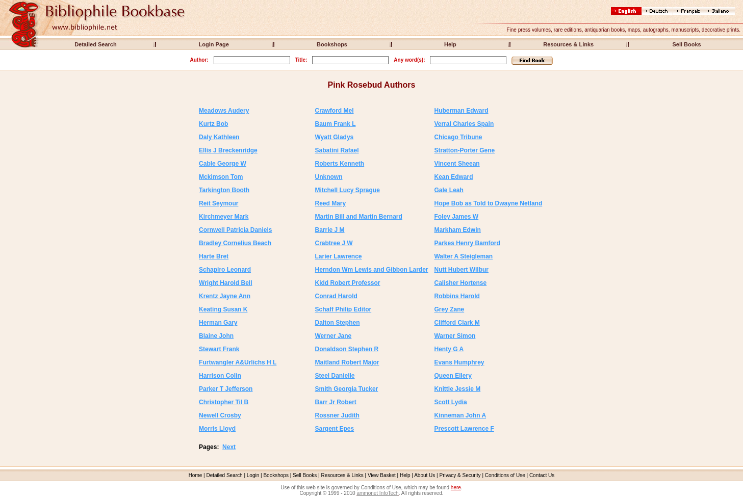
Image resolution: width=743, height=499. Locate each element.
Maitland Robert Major (347, 362)
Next (229, 447)
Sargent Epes (334, 428)
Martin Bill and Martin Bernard (358, 216)
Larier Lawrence (338, 256)
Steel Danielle (334, 375)
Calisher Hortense (460, 282)
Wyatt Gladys (334, 137)
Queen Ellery (452, 375)
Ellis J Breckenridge (228, 150)
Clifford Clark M (456, 322)
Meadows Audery (224, 110)
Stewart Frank (219, 349)
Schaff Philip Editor (343, 309)
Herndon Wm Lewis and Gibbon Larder (371, 269)
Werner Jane (333, 335)
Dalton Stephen (337, 322)
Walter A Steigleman (463, 256)
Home (195, 475)
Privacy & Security (459, 475)
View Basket (382, 475)
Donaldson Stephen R (346, 349)
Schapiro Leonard (225, 269)
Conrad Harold (336, 296)
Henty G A (449, 349)
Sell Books (686, 44)
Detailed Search (95, 44)
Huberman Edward (461, 110)
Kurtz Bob (213, 123)
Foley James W (456, 216)
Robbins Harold (456, 296)
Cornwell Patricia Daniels (235, 229)
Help (450, 44)
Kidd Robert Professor (347, 282)
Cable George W (222, 163)
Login (253, 475)
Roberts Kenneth (339, 163)
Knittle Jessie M (457, 388)
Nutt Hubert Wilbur (461, 269)
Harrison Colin (220, 375)
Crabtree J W (333, 243)
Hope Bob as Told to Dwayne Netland (488, 203)
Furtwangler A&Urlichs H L (237, 362)
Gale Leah (448, 190)
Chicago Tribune (458, 137)
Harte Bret (213, 256)
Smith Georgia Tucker (346, 388)
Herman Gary (218, 322)
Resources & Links (568, 44)
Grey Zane (449, 309)
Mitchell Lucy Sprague (347, 190)
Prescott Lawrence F (464, 428)
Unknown (328, 176)
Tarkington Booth (224, 190)
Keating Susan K (223, 309)
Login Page (214, 44)
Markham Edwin (457, 229)
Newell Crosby (220, 415)
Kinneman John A (460, 415)
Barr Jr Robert (335, 402)
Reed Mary (330, 203)
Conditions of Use (505, 475)
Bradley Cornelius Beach (235, 243)
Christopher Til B (223, 402)
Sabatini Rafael (336, 150)
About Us (424, 475)
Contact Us (541, 475)
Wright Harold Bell (225, 282)
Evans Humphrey (459, 362)
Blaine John (216, 335)
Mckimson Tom (221, 176)
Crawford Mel (334, 110)
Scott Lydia (450, 402)
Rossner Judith (337, 415)
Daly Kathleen (219, 137)
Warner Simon (454, 335)
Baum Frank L (335, 123)
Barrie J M (329, 229)
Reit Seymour (218, 203)
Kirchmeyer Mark (223, 216)
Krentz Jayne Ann (224, 296)
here (456, 487)
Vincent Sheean (456, 163)
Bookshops (332, 44)
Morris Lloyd (217, 428)
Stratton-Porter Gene (464, 150)
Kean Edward (453, 176)
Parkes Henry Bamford (467, 243)
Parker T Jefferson (225, 388)
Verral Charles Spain (464, 123)
